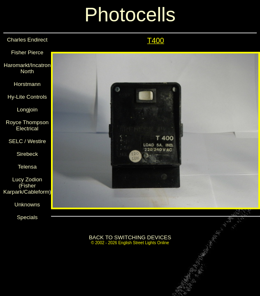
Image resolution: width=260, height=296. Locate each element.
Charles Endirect (27, 40)
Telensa (27, 167)
